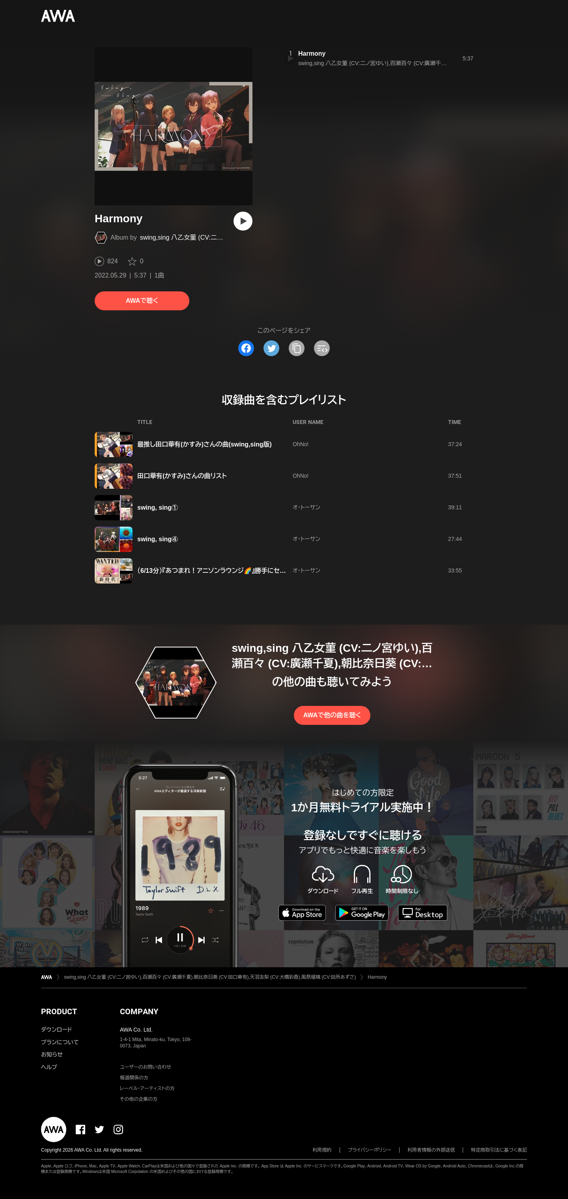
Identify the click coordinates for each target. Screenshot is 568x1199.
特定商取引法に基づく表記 (499, 1150)
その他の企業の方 (138, 1099)
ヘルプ (49, 1067)
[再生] (243, 221)
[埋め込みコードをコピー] (322, 348)
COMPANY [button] (139, 1011)
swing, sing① (157, 507)
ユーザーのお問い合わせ (145, 1067)
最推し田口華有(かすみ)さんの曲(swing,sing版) (204, 444)
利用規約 (322, 1150)
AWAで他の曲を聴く (332, 715)
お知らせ (52, 1054)
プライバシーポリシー (370, 1150)
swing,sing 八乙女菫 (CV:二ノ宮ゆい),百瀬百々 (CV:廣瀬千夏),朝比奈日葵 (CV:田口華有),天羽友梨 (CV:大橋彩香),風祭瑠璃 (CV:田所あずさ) (210, 977)
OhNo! (300, 444)
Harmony (311, 53)
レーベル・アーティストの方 (147, 1088)
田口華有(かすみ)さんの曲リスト (182, 476)
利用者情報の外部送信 (431, 1150)
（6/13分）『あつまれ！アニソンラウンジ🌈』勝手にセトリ (213, 570)
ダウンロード (56, 1029)
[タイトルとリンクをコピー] (297, 348)
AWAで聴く (142, 300)
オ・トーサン (306, 507)
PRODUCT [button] (59, 1011)
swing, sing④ (157, 539)
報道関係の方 (134, 1078)
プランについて (60, 1042)
